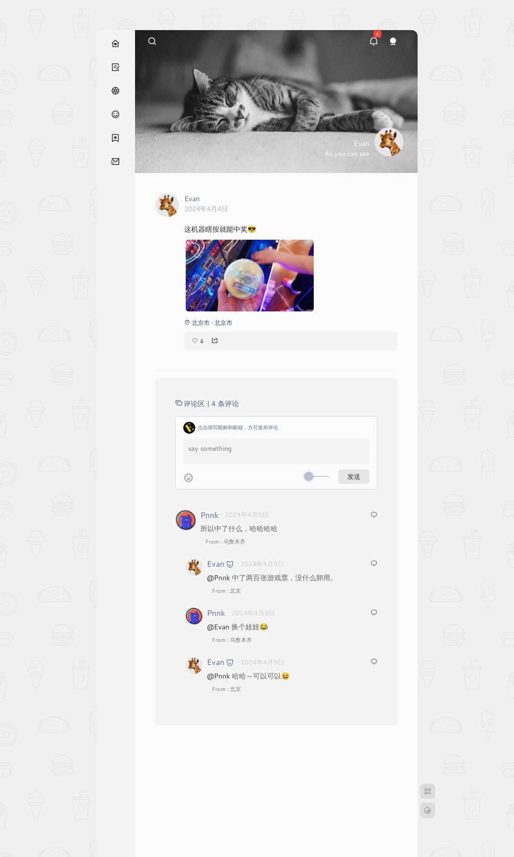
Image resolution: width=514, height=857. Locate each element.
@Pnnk (218, 577)
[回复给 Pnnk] (373, 515)
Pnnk (209, 514)
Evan (215, 563)
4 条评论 (225, 403)
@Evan (218, 626)
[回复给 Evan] (373, 564)
